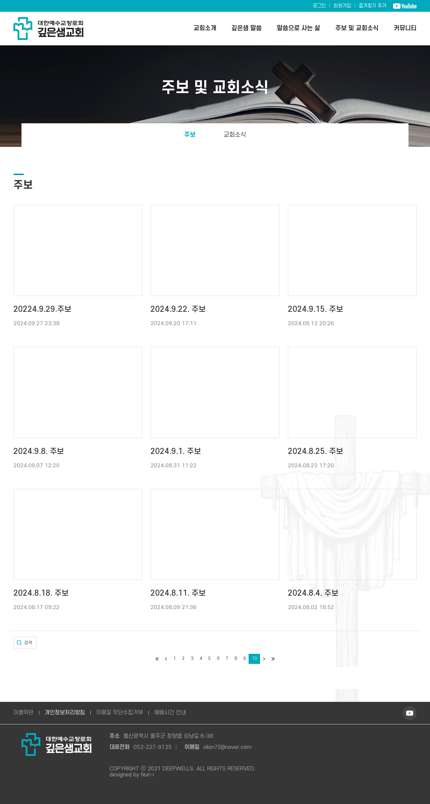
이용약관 (23, 713)
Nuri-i (147, 775)
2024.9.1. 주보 (175, 451)
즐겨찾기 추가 (372, 6)
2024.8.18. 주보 (41, 593)
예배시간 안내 (170, 713)
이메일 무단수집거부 (119, 713)
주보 (190, 134)
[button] (25, 643)
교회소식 (234, 134)
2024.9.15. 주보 (315, 309)
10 (254, 658)
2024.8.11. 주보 (178, 593)
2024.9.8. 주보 (38, 451)
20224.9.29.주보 (42, 309)
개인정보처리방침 (65, 713)
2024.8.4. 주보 (313, 593)
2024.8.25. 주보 (315, 451)
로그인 (319, 6)
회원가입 (342, 6)
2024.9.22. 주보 (178, 309)
